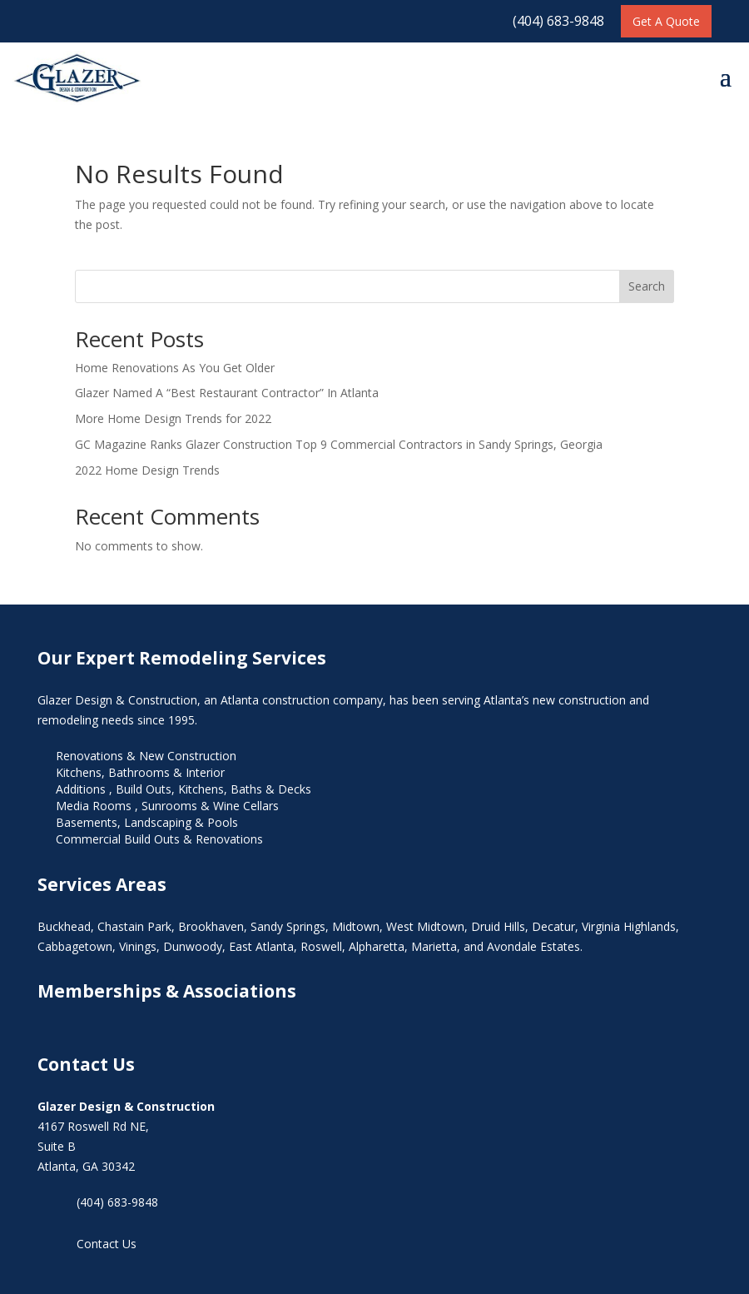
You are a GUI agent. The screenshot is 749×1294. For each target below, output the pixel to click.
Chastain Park (134, 926)
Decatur (553, 926)
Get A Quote (666, 21)
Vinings (137, 946)
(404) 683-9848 (558, 21)
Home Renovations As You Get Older (175, 368)
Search (646, 286)
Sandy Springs (287, 926)
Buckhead (64, 926)
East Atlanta (261, 946)
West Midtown (425, 926)
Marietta (434, 946)
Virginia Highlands (629, 926)
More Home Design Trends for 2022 (173, 418)
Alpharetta (376, 946)
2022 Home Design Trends (147, 470)
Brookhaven (211, 926)
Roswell (321, 946)
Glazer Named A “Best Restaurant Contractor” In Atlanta (227, 393)
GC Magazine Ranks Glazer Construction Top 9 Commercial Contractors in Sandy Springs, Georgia (339, 444)
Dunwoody (192, 946)
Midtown (355, 926)
